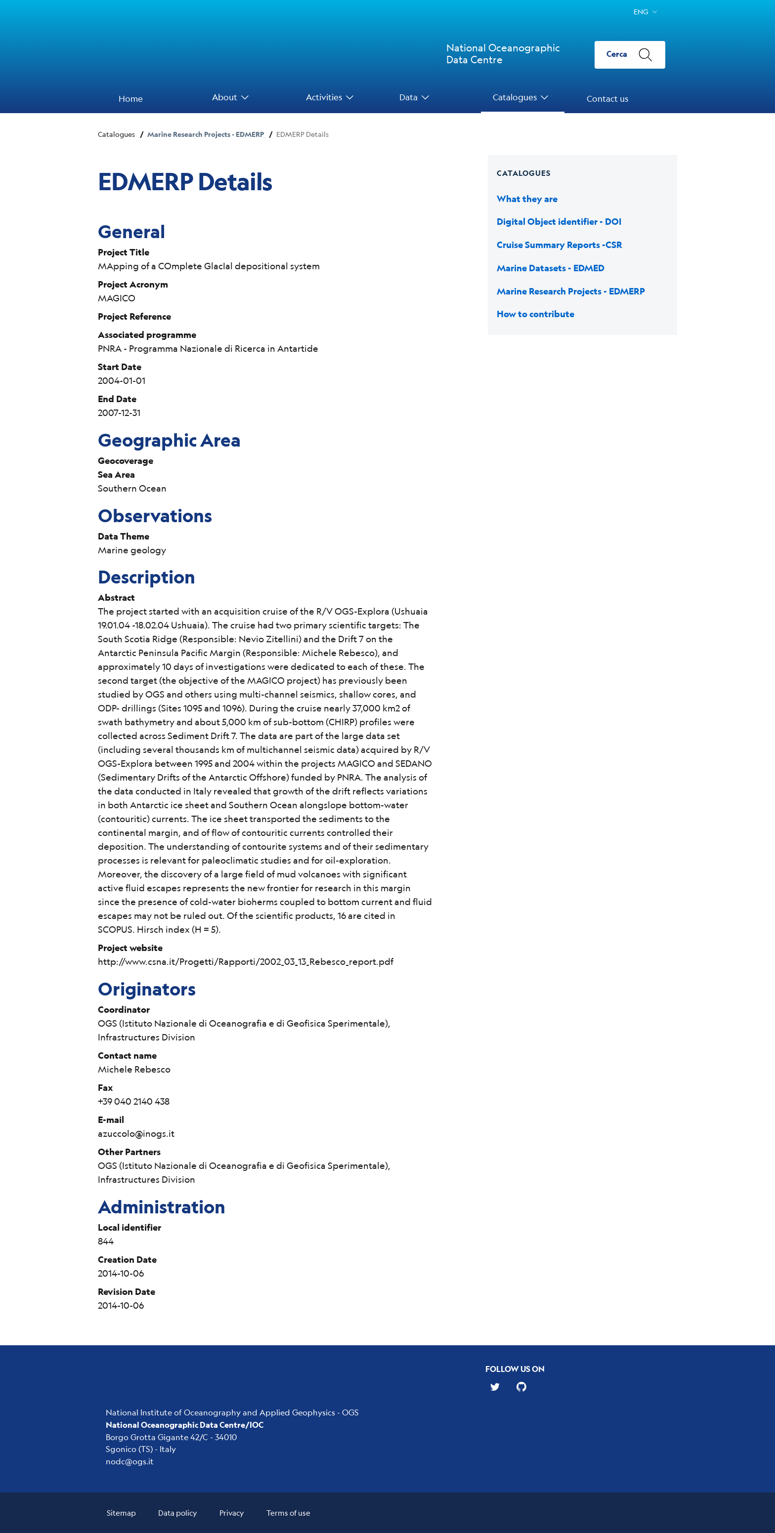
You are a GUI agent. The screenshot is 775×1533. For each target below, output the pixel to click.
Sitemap (121, 1512)
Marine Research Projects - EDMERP (205, 134)
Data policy (177, 1512)
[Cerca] (630, 55)
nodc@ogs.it (130, 1461)
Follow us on (515, 1369)
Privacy (231, 1512)
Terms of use (288, 1512)
